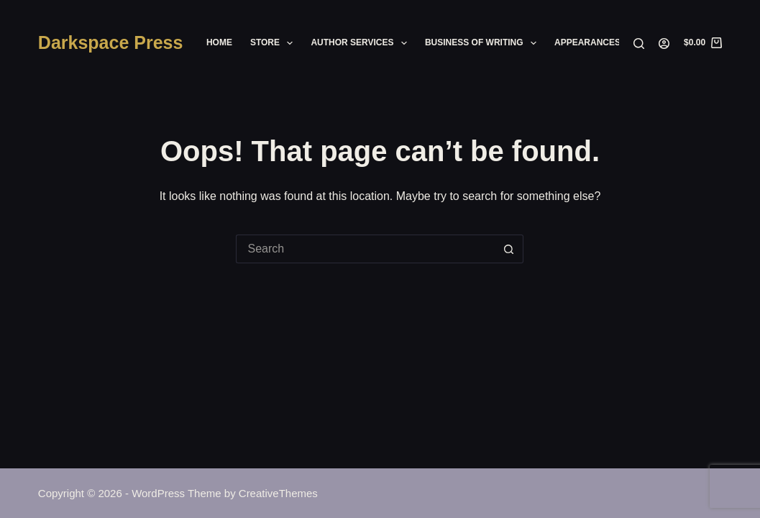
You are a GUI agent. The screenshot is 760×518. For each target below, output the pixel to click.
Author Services (362, 43)
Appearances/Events (605, 42)
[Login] (664, 43)
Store (274, 43)
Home (219, 42)
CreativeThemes (278, 493)
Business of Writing (483, 43)
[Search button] (509, 249)
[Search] (638, 43)
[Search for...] (365, 249)
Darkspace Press (110, 42)
